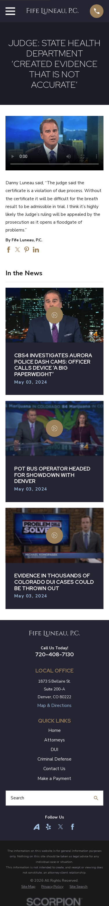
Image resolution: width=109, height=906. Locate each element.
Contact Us (54, 769)
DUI (54, 749)
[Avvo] (36, 827)
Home (54, 730)
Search (17, 798)
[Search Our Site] (96, 798)
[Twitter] (61, 827)
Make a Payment (54, 778)
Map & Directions (54, 705)
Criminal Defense (54, 759)
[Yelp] (48, 827)
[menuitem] (28, 886)
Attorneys (54, 740)
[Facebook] (72, 827)
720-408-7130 (54, 654)
